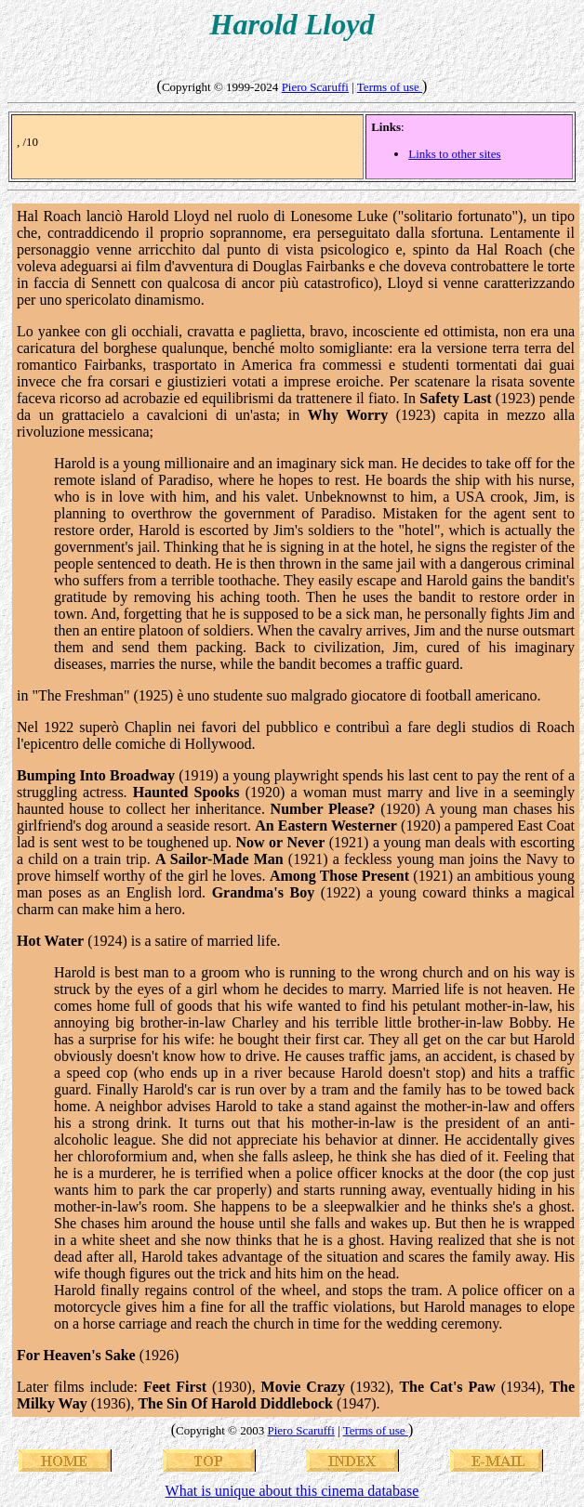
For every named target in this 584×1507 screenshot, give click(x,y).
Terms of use (389, 87)
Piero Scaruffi (315, 87)
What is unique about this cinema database (292, 1491)
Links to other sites (454, 154)
